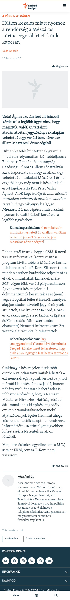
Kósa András (10, 51)
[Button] (60, 66)
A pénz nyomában (16, 16)
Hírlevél (15, 595)
